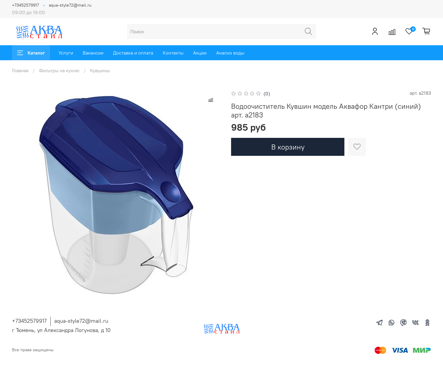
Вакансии (93, 53)
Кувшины (100, 70)
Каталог (31, 53)
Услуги (65, 53)
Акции (200, 53)
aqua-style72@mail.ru (70, 5)
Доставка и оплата (133, 53)
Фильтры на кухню (59, 70)
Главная (20, 70)
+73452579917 (25, 5)
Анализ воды (230, 53)
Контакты (173, 53)
